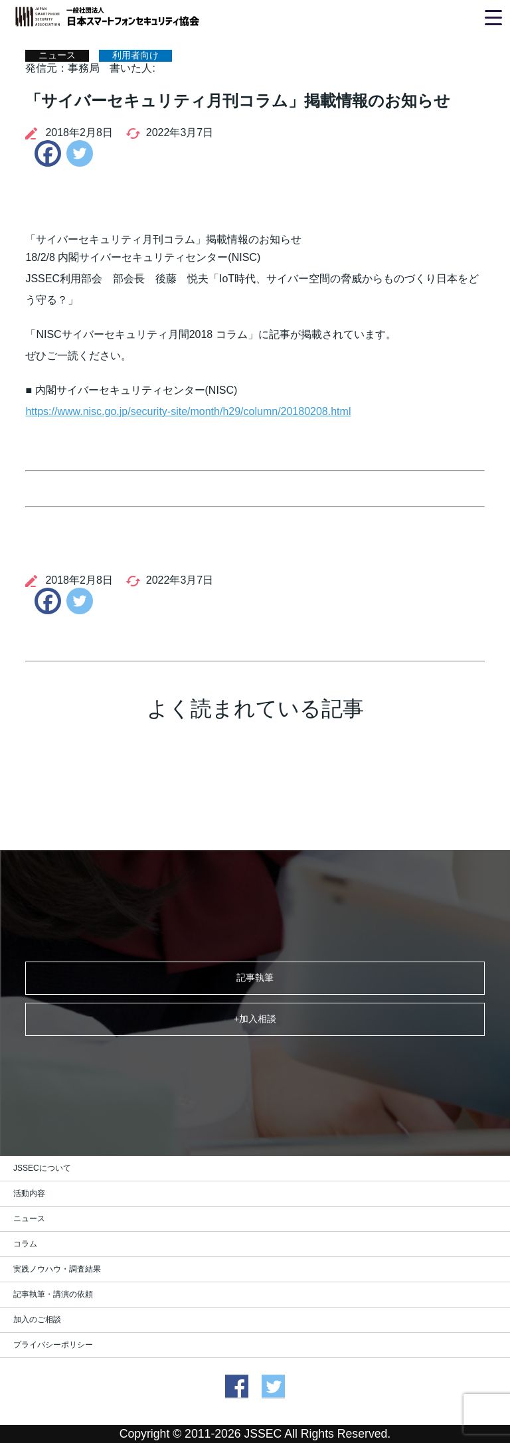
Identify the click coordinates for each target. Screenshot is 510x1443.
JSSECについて (42, 1168)
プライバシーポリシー (53, 1344)
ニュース (29, 1218)
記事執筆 (255, 977)
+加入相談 (255, 1018)
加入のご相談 (37, 1319)
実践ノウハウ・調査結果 (57, 1269)
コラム (25, 1243)
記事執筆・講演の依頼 (53, 1294)
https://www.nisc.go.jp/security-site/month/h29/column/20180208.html (188, 411)
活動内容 (29, 1193)
